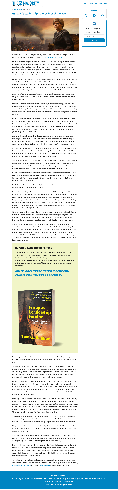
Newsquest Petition (101, 4)
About (84, 4)
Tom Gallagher (17, 10)
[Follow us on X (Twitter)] (86, 16)
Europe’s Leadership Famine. (54, 58)
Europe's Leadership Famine (21, 466)
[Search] (79, 4)
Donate (90, 4)
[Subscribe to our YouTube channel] (102, 16)
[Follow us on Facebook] (94, 16)
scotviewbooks (45, 466)
